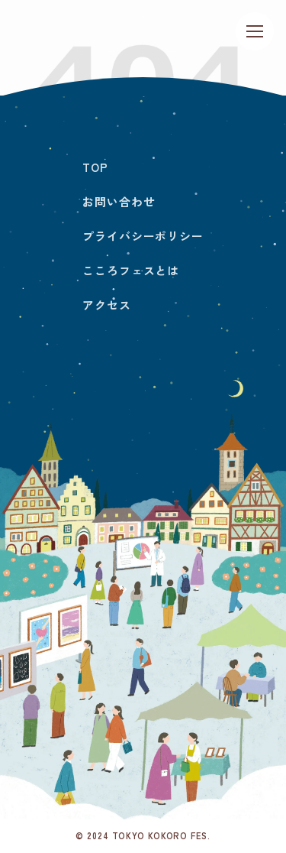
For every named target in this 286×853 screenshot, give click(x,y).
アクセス (106, 305)
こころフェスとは (130, 270)
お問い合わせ (118, 201)
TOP (95, 167)
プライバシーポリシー (143, 236)
